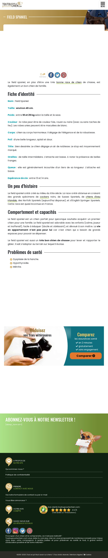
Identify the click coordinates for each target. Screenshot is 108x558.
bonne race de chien (69, 82)
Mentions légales (76, 555)
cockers (44, 196)
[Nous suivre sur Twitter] (22, 531)
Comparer (84, 356)
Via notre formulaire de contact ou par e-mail (26, 495)
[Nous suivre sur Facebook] (8, 531)
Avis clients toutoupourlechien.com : (64, 507)
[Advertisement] (54, 47)
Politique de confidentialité (17, 475)
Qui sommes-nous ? (14, 469)
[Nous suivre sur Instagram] (15, 531)
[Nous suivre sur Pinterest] (29, 531)
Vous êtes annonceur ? (16, 500)
